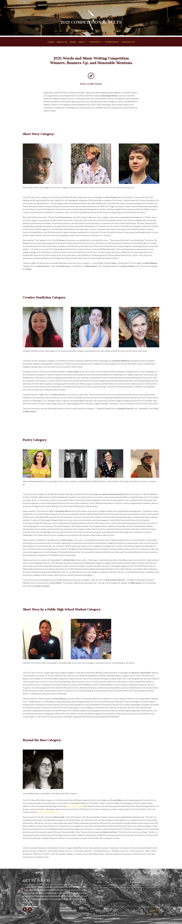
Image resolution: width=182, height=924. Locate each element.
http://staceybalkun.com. (48, 812)
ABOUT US (62, 42)
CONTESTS (94, 42)
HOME (51, 42)
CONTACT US (128, 42)
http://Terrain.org (74, 806)
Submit (153, 910)
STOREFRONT (112, 42)
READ (81, 42)
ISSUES (73, 42)
